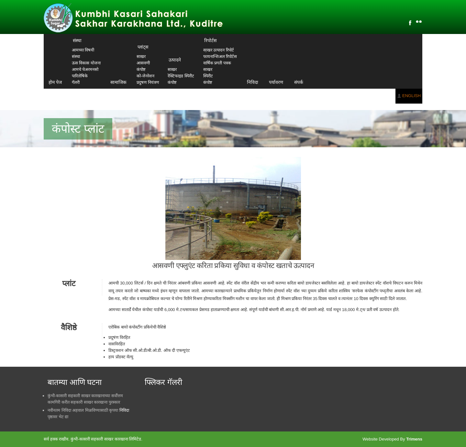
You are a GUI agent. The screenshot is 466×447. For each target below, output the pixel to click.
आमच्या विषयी (83, 50)
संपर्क (298, 82)
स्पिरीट (208, 75)
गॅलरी (76, 82)
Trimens (414, 439)
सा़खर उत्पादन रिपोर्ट (218, 50)
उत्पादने (175, 59)
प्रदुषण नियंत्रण (148, 82)
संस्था (77, 40)
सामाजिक (118, 82)
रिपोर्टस (210, 40)
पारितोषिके (80, 75)
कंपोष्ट (141, 69)
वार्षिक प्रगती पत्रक (217, 63)
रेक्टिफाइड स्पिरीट (181, 75)
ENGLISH (411, 95)
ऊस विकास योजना (86, 63)
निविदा (252, 82)
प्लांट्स (143, 47)
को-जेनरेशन (145, 75)
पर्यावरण (276, 82)
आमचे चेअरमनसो (85, 69)
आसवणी (143, 63)
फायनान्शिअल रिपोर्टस (220, 56)
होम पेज (55, 82)
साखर (141, 56)
